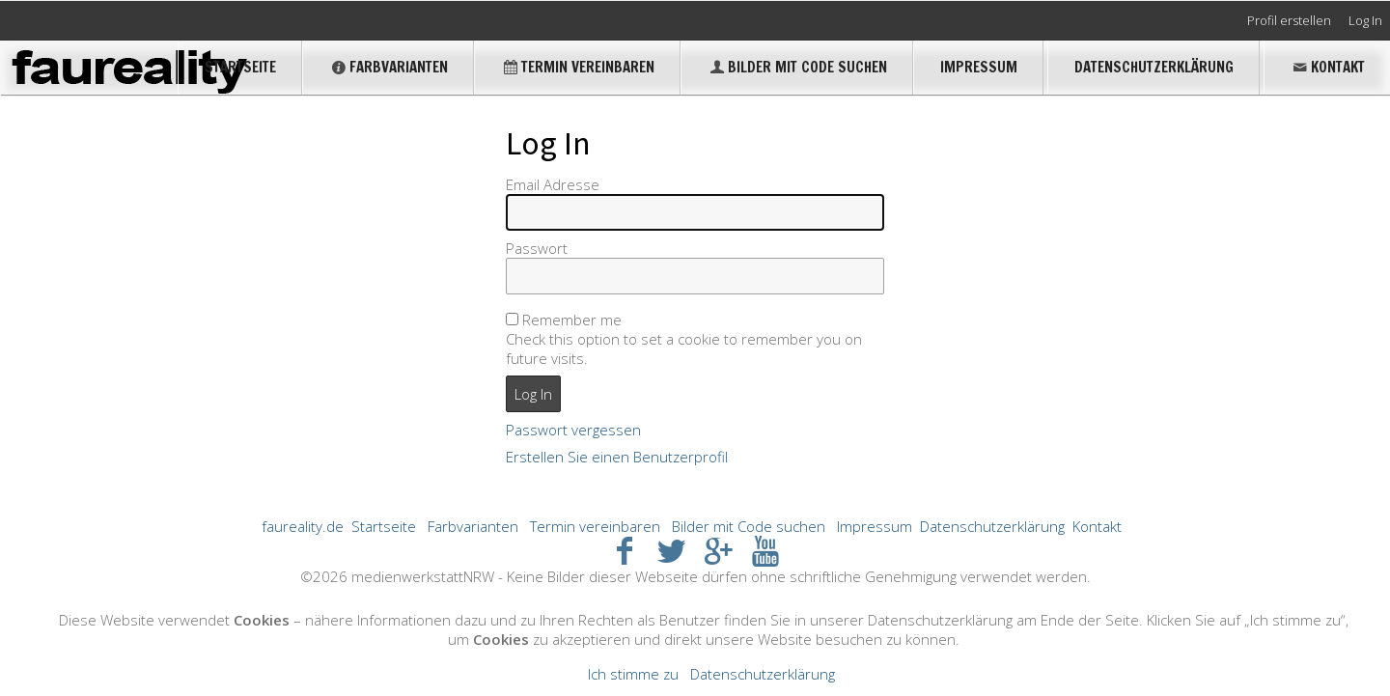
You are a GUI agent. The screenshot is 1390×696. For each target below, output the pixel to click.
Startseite (240, 67)
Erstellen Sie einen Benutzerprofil (617, 456)
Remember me (572, 319)
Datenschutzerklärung (1154, 67)
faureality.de (303, 526)
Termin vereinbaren (577, 67)
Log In (1365, 20)
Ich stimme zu (633, 673)
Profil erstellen (1289, 20)
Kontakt (1328, 67)
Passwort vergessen (573, 429)
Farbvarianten (388, 67)
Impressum (978, 67)
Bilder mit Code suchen (797, 67)
